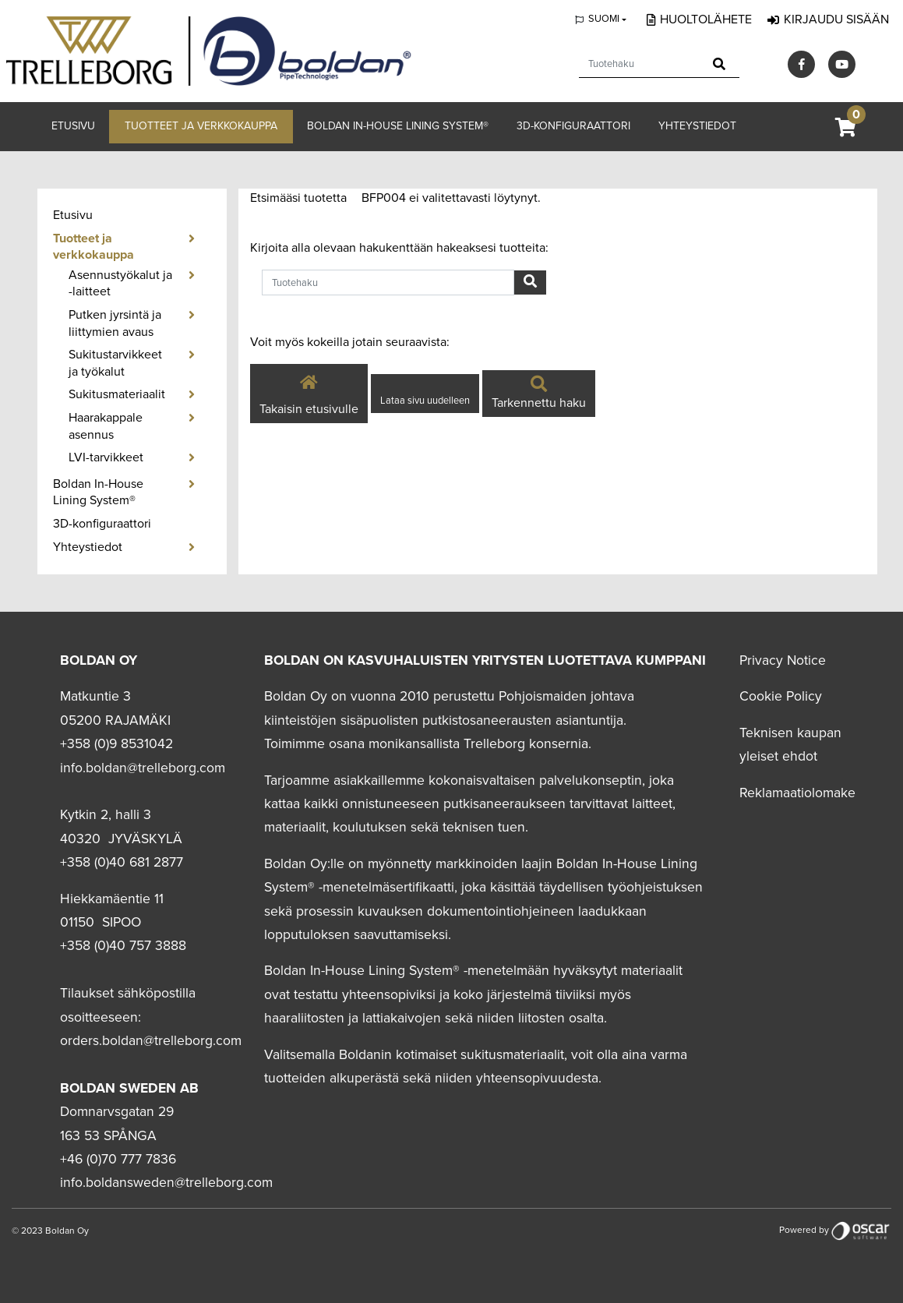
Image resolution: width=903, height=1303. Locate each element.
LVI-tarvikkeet (106, 457)
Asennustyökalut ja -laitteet (120, 283)
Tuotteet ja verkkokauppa (201, 125)
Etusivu (73, 125)
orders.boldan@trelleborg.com (151, 1041)
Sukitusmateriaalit (117, 394)
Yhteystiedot (697, 125)
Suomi (603, 18)
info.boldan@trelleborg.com (142, 768)
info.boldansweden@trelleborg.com (166, 1182)
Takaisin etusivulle (308, 393)
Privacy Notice (782, 660)
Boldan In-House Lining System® (398, 125)
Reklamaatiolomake (797, 793)
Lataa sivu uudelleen (425, 400)
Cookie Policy (780, 696)
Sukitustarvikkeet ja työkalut (115, 363)
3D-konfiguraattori (573, 125)
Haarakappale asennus (106, 426)
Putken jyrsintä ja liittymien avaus (115, 323)
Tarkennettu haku (539, 394)
